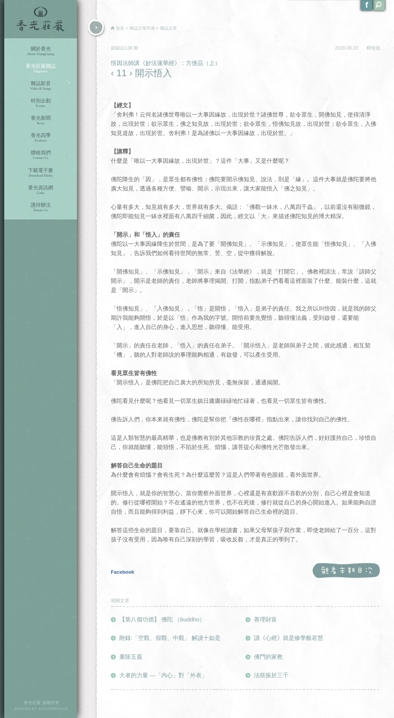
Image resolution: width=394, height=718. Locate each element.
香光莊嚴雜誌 (40, 68)
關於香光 (40, 51)
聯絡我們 (40, 155)
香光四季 (40, 137)
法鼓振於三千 (271, 675)
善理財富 (265, 619)
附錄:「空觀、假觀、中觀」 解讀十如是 (169, 638)
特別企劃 (40, 103)
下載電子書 (40, 172)
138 (129, 48)
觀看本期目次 (346, 571)
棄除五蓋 (130, 656)
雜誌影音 (40, 85)
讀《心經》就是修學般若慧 (288, 638)
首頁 (120, 28)
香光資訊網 (40, 190)
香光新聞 (40, 120)
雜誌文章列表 (142, 28)
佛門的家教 (268, 656)
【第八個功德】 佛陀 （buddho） (162, 619)
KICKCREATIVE (53, 709)
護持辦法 (40, 207)
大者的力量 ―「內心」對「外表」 (163, 675)
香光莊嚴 (40, 19)
